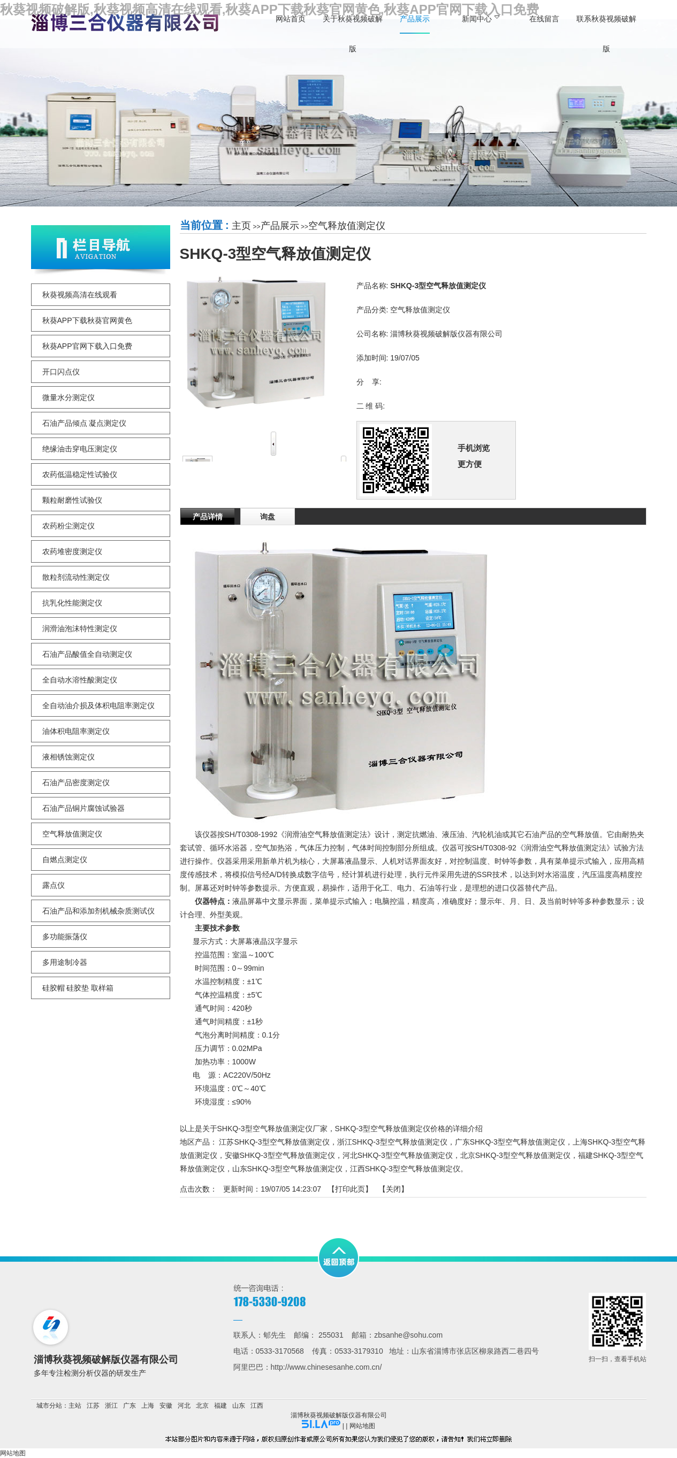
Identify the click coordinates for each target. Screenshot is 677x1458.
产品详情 (208, 516)
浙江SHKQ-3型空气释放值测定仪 (392, 1142)
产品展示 (280, 225)
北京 (202, 1405)
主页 (241, 225)
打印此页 (350, 1189)
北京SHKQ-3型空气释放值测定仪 (515, 1155)
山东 (238, 1405)
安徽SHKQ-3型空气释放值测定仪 (280, 1155)
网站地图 (362, 1426)
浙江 (111, 1405)
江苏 (93, 1405)
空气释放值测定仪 (346, 225)
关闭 (393, 1189)
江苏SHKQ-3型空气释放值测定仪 (274, 1142)
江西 (256, 1405)
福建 (220, 1405)
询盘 (267, 516)
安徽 (165, 1405)
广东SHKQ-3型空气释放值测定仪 (510, 1142)
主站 (75, 1405)
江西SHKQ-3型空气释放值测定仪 (405, 1168)
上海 (147, 1405)
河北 (184, 1405)
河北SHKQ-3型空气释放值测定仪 (398, 1155)
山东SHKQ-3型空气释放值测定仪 (287, 1168)
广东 (129, 1405)
